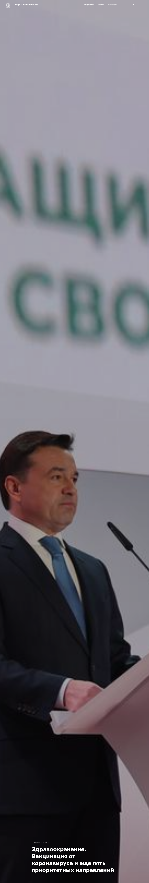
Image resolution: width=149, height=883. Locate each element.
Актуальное (89, 4)
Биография (112, 4)
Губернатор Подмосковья (26, 4)
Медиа (101, 4)
